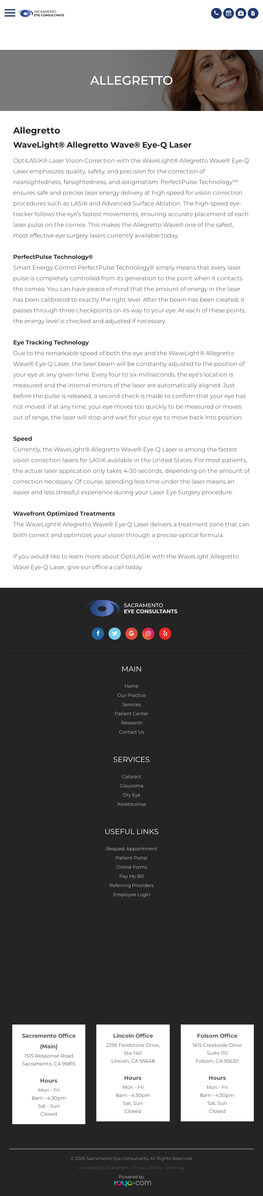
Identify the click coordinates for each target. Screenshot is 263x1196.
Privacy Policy (147, 1167)
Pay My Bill (131, 876)
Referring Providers (131, 885)
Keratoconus (131, 804)
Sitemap (175, 1167)
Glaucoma (131, 786)
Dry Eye (131, 795)
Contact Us (131, 732)
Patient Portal (131, 858)
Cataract (131, 776)
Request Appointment (131, 849)
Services (131, 704)
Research (131, 723)
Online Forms (131, 867)
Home (131, 686)
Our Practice (131, 695)
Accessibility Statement (104, 1167)
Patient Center (131, 713)
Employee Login (131, 894)
